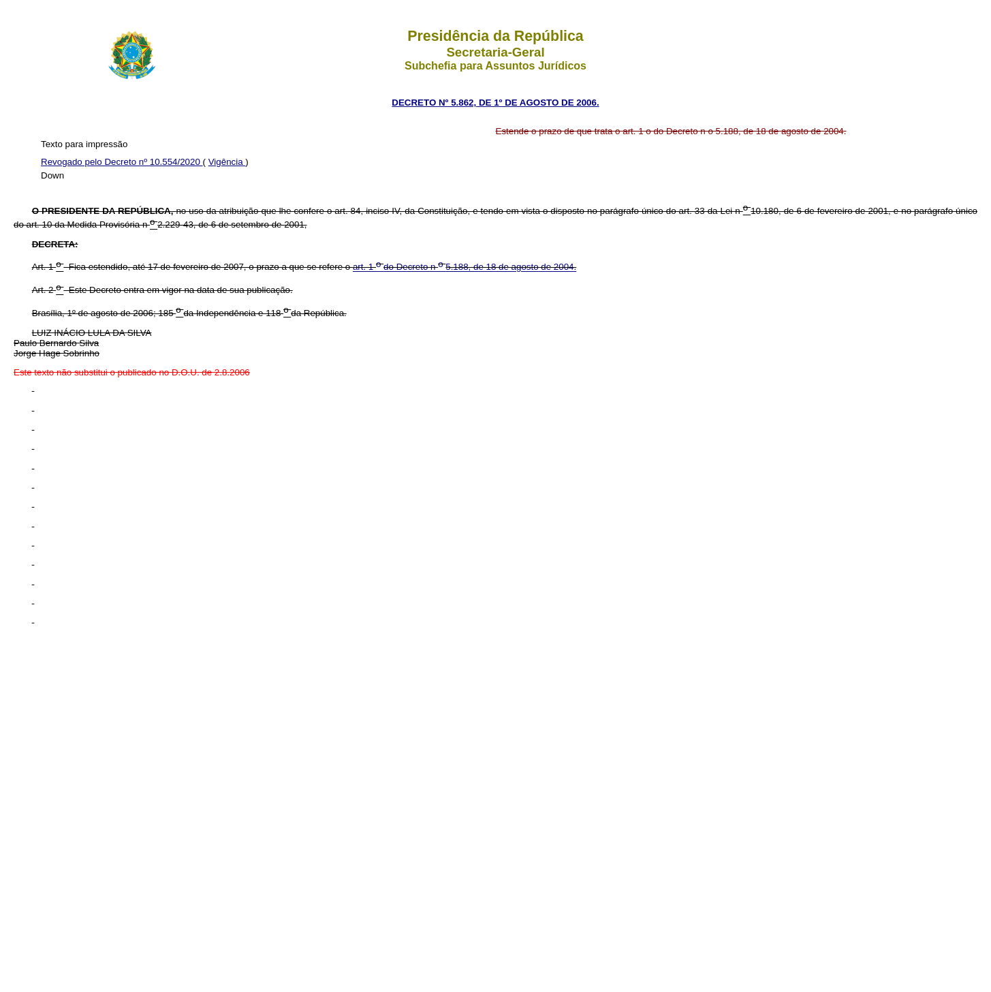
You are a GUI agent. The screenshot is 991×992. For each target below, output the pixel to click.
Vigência (227, 162)
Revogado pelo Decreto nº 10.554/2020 (122, 162)
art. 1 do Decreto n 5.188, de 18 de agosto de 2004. (464, 267)
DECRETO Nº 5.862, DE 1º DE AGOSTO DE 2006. (495, 102)
